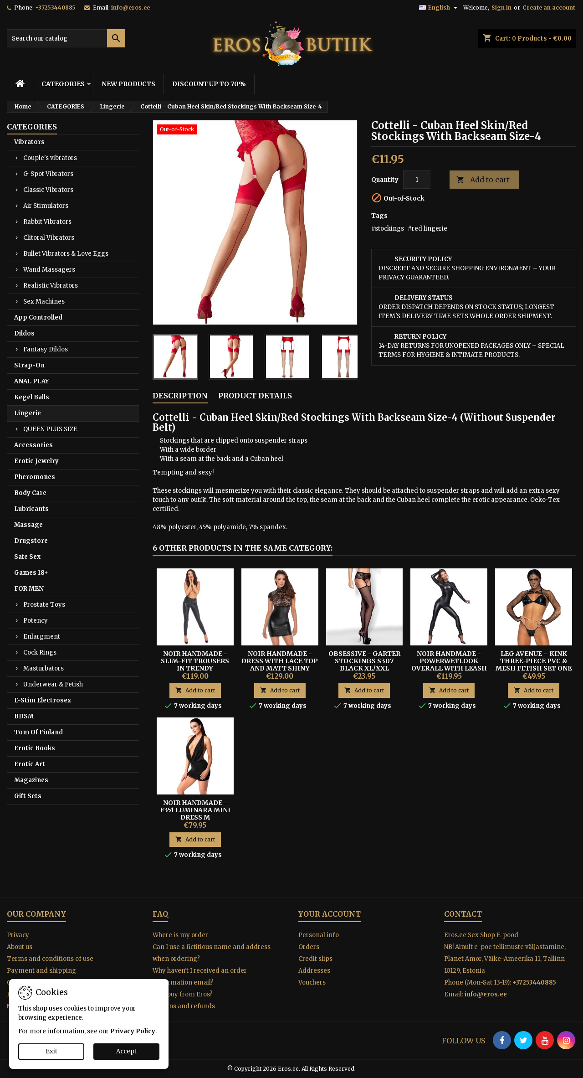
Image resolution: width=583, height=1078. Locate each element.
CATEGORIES (63, 84)
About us (19, 947)
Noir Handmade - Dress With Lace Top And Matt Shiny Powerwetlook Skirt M (279, 668)
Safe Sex (27, 557)
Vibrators (29, 142)
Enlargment (41, 636)
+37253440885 (55, 7)
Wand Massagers (49, 269)
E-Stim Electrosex (42, 700)
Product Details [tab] (255, 395)
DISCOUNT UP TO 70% (209, 84)
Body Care (30, 493)
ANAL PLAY (31, 381)
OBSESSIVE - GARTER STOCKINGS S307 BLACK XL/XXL (364, 661)
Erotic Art (29, 764)
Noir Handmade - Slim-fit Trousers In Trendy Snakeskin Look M (195, 665)
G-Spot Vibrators (48, 174)
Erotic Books (34, 748)
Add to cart (483, 180)
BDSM (24, 716)
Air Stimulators (45, 206)
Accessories (33, 445)
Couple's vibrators (50, 158)
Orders (308, 947)
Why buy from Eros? (183, 994)
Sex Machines (44, 301)
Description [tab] (180, 395)
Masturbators (43, 668)
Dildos (24, 333)
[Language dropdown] (439, 7)
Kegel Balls (31, 397)
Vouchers (312, 982)
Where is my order (180, 935)
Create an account (548, 7)
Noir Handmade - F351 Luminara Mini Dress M (195, 810)
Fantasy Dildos (45, 349)
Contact (463, 913)
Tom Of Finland (38, 732)
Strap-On (29, 365)
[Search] (66, 38)
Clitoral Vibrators (48, 238)
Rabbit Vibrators (47, 222)
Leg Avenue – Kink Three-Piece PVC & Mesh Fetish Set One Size (534, 665)
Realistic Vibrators (50, 285)
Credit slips (315, 959)
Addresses (314, 971)
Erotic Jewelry (36, 461)
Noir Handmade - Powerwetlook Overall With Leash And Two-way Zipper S (449, 668)
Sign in (501, 7)
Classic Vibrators (48, 190)
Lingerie (27, 413)
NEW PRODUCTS (128, 84)
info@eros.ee (130, 7)
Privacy (18, 935)
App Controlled (38, 317)
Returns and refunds (184, 1006)
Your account (329, 913)
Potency (35, 620)
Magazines (31, 780)
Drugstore (31, 541)
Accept (126, 1051)
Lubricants (31, 509)
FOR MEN (29, 589)
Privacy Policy (132, 1031)
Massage (28, 525)
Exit (51, 1051)
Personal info (318, 935)
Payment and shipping (41, 971)
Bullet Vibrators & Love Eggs (65, 254)
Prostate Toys (44, 605)
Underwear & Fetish (53, 684)
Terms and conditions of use (50, 959)
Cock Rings (39, 652)
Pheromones (34, 477)
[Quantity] (416, 179)
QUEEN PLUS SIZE (50, 429)
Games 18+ (31, 573)
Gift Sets (27, 796)
